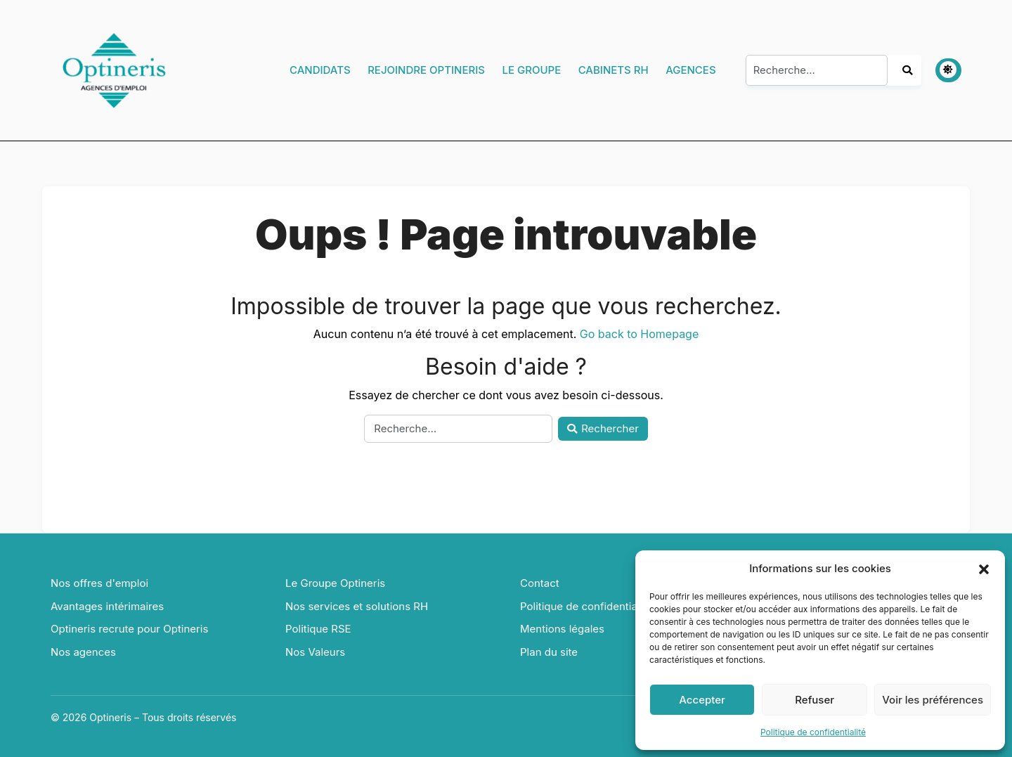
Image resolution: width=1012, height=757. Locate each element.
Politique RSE (318, 628)
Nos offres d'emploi (99, 583)
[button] (984, 569)
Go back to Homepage (639, 334)
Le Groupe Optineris (335, 583)
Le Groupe (531, 70)
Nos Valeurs (315, 652)
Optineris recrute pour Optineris (129, 628)
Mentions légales (562, 628)
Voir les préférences (932, 699)
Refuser (814, 699)
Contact (539, 583)
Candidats (320, 70)
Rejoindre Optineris (426, 70)
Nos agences (83, 652)
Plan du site (549, 652)
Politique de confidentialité (813, 732)
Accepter (702, 699)
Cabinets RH (613, 70)
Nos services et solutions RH (356, 606)
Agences (690, 70)
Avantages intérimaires (107, 606)
